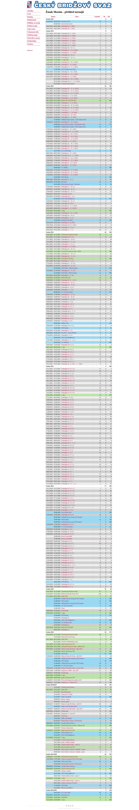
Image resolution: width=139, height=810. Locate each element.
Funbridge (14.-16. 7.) (67, 306)
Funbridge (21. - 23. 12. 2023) (69, 91)
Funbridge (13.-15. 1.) (67, 361)
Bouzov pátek (65, 701)
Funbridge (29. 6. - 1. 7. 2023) (69, 155)
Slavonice (64, 182)
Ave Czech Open (66, 150)
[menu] (33, 27)
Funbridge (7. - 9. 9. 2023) (68, 129)
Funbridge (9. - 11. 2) (67, 218)
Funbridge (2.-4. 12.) (67, 376)
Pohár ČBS (64, 596)
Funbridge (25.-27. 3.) (67, 455)
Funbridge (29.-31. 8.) (67, 416)
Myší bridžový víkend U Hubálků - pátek (73, 752)
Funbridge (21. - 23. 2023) (68, 117)
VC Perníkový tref (66, 622)
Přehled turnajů (32, 26)
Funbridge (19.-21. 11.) (67, 493)
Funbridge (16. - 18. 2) (67, 215)
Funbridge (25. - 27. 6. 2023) (69, 170)
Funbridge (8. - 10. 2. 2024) (69, 71)
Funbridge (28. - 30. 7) (67, 304)
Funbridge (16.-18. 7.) (67, 546)
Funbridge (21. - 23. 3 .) (68, 57)
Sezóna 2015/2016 (51, 754)
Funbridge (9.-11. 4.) (67, 570)
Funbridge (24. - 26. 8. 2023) (69, 134)
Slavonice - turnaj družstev (69, 333)
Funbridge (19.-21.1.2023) (68, 225)
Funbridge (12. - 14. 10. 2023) (69, 110)
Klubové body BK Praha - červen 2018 (72, 668)
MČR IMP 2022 (65, 277)
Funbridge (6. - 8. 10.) (67, 275)
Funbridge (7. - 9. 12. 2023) (69, 95)
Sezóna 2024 (50, 31)
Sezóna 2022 (50, 232)
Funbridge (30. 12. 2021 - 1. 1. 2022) (71, 364)
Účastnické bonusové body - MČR (71, 251)
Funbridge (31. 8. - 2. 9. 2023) (69, 131)
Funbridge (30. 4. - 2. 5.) (68, 565)
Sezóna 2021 (50, 366)
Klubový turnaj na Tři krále (69, 783)
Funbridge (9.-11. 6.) (67, 318)
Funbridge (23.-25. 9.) (67, 400)
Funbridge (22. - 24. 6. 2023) (69, 158)
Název (77, 16)
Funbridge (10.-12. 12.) (68, 491)
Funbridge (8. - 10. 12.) (68, 244)
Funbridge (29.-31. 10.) (68, 500)
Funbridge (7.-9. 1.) (66, 481)
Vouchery (30, 44)
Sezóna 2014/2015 (51, 790)
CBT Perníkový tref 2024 (68, 69)
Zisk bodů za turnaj (33, 38)
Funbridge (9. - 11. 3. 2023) (69, 206)
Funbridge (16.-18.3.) (67, 203)
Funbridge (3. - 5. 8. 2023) (68, 141)
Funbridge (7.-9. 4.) (66, 335)
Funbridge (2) (65, 625)
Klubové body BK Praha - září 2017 (71, 704)
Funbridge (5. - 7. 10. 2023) (69, 112)
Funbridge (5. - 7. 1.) (67, 230)
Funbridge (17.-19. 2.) (67, 352)
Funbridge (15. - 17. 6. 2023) (69, 160)
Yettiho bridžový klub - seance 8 (70, 744)
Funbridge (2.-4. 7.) (66, 550)
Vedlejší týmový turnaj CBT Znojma (71, 517)
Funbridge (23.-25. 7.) (67, 543)
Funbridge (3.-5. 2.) (66, 356)
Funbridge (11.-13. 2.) (67, 469)
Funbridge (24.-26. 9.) (67, 515)
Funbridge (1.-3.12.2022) (68, 246)
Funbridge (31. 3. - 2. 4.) (68, 340)
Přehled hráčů (31, 20)
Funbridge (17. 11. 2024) (68, 40)
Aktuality (30, 11)
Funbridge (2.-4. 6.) (66, 321)
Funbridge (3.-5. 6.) (66, 435)
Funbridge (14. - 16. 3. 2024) (69, 62)
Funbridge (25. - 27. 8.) (68, 294)
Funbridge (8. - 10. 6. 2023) (69, 162)
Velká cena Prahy (66, 697)
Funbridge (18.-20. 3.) (67, 457)
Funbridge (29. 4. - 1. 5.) (68, 443)
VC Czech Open (66, 792)
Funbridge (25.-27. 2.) (67, 464)
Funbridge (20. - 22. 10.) (68, 265)
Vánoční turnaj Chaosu (67, 83)
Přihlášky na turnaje (33, 23)
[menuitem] (33, 11)
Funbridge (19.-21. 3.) (67, 577)
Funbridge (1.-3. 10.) (67, 510)
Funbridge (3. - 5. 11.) (67, 261)
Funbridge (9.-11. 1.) (67, 586)
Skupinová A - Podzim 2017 (69, 682)
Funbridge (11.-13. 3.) (67, 459)
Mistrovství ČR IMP (67, 627)
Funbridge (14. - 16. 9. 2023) (69, 122)
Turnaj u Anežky (66, 771)
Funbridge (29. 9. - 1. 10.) (68, 280)
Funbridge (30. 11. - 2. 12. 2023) (70, 81)
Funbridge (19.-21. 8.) (67, 409)
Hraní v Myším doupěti (68, 742)
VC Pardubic (65, 342)
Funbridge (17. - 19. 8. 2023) (69, 136)
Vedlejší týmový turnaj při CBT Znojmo (72, 598)
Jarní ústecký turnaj (66, 24)
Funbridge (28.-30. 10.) (68, 388)
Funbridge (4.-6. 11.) (67, 385)
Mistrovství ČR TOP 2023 (68, 100)
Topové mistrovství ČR (67, 644)
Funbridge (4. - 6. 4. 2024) (68, 52)
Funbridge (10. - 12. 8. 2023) (69, 139)
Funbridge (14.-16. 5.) (67, 562)
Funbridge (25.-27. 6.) (67, 553)
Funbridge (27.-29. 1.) (67, 359)
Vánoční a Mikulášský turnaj (69, 641)
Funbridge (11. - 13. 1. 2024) (69, 74)
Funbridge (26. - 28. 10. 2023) (69, 105)
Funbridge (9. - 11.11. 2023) (69, 98)
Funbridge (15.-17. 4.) (67, 447)
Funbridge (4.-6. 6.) (66, 555)
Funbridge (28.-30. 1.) (67, 474)
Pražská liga (64, 610)
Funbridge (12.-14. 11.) (67, 495)
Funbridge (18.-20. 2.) (67, 467)
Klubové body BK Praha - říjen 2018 (71, 649)
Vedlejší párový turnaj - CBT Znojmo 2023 (73, 127)
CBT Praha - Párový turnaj (68, 273)
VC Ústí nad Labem (67, 292)
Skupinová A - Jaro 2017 (68, 713)
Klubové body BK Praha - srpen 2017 (72, 709)
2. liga (63, 210)
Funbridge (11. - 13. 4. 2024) (69, 50)
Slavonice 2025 (65, 21)
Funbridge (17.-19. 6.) (67, 316)
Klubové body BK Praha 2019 (69, 594)
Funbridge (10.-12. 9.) (67, 524)
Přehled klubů (31, 41)
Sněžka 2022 (65, 323)
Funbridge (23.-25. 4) (67, 567)
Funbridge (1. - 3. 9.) (67, 289)
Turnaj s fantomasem (67, 728)
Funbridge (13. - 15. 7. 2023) (69, 148)
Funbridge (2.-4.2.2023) (68, 222)
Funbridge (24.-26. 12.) (68, 488)
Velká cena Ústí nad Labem (69, 706)
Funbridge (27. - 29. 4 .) (68, 186)
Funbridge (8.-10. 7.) (67, 424)
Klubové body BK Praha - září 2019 (71, 656)
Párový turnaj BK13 (67, 788)
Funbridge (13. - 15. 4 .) (68, 191)
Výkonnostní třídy (33, 32)
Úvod (29, 14)
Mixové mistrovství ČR (68, 651)
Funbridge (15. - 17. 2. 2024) (69, 67)
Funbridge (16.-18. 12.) (68, 371)
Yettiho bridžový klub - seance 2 (70, 780)
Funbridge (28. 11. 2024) (68, 33)
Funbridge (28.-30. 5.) (67, 558)
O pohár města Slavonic (68, 723)
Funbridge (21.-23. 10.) (68, 390)
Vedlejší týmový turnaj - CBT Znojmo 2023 (73, 119)
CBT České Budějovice (68, 198)
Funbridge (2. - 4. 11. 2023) (69, 103)
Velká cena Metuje (66, 718)
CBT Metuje (64, 177)
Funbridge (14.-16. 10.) (68, 392)
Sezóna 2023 (50, 86)
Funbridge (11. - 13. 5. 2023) (69, 174)
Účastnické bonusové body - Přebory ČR (72, 646)
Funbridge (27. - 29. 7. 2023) (69, 143)
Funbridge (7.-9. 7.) (66, 309)
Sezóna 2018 (50, 632)
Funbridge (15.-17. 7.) (67, 421)
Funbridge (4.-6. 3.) (66, 462)
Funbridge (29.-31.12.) (67, 237)
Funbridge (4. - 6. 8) (67, 301)
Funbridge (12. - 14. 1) (67, 227)
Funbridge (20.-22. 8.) (67, 534)
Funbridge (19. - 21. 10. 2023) (69, 107)
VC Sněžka (64, 167)
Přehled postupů (32, 35)
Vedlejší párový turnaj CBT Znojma (71, 522)
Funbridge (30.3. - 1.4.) (68, 196)
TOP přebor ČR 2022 (67, 258)
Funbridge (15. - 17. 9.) (68, 285)
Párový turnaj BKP (66, 536)
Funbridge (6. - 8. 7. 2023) (68, 153)
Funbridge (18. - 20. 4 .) (68, 48)
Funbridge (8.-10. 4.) (67, 450)
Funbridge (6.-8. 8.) (66, 541)
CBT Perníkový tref (67, 732)
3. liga (63, 800)
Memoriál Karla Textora (68, 637)
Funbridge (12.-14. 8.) (67, 412)
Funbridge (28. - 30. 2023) (68, 115)
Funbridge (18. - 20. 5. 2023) (69, 172)
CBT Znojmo (65, 519)
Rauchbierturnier (66, 692)
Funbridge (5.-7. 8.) (66, 414)
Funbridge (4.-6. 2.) (66, 471)
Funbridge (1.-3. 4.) (66, 452)
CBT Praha (64, 653)
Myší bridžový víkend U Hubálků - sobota (73, 749)
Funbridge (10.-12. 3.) (67, 344)
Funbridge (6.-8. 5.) (66, 440)
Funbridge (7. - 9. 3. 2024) (68, 64)
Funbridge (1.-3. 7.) (66, 426)
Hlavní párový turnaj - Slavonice (70, 184)
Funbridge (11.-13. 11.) (67, 383)
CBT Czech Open (66, 761)
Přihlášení (30, 50)
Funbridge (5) (65, 617)
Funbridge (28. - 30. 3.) (68, 55)
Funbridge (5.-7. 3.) (66, 579)
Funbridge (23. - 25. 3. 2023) (69, 213)
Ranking (30, 17)
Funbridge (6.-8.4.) (66, 194)
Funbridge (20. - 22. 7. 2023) (69, 146)
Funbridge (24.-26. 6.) (67, 428)
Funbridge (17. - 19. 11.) (68, 253)
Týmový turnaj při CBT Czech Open (71, 759)
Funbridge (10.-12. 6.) (67, 433)
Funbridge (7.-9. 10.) (67, 397)
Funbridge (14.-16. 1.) (67, 479)
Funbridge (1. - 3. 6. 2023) (68, 165)
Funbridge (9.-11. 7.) (67, 548)
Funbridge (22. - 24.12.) (68, 239)
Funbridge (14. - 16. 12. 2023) (69, 93)
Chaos (63, 608)
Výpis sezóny (31, 29)
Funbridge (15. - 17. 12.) (68, 242)
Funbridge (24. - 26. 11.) (68, 249)
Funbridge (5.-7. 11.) (67, 498)
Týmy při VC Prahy (67, 694)
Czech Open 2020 (66, 512)
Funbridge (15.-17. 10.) (68, 505)
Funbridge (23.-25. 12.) (68, 368)
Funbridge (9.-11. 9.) (67, 404)
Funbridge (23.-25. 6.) (67, 313)
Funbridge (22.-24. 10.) (68, 503)
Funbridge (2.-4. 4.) (66, 572)
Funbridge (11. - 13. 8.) (67, 299)
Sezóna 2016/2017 (51, 685)
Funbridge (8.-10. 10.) (67, 507)
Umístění (97, 16)
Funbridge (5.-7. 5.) (66, 330)
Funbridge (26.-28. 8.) (67, 407)
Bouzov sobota (65, 699)
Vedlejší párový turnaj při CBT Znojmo (72, 603)
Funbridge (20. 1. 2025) (68, 26)
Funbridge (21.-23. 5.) (67, 560)
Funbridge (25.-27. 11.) (67, 378)
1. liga (63, 395)
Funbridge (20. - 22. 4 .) (68, 189)
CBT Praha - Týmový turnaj (69, 268)
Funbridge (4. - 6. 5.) (67, 179)
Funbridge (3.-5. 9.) (66, 529)
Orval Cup (64, 716)
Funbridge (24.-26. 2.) (67, 349)
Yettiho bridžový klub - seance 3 (70, 776)
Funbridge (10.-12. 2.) (67, 354)
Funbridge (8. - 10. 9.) (67, 287)
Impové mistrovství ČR (68, 677)
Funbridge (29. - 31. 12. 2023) (69, 88)
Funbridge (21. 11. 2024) (68, 38)
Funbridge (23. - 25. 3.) (68, 201)
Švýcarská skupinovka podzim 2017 (71, 680)
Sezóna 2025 (50, 19)
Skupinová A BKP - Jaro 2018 (69, 670)
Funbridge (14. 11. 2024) (68, 43)
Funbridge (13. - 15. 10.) (68, 270)
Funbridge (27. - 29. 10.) (68, 263)
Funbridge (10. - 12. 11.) (68, 256)
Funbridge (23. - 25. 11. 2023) (69, 79)
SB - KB (106, 16)
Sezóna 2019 (50, 589)
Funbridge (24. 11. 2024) (68, 36)
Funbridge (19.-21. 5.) (67, 325)
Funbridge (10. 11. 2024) (68, 45)
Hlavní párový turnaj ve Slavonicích (71, 720)
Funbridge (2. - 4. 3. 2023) (68, 208)
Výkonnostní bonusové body (69, 234)
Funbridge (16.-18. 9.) (67, 402)
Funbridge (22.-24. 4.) (67, 445)
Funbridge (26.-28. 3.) (67, 574)
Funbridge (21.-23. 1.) (67, 476)
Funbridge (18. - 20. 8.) (68, 297)
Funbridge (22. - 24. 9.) (68, 282)
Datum (53, 16)
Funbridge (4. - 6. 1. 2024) (68, 76)
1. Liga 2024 (64, 59)
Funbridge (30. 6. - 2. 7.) (68, 311)
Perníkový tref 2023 (67, 220)
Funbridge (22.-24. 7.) (67, 419)
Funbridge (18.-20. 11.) (67, 380)
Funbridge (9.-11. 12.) (67, 373)
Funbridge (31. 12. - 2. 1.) (68, 483)
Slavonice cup (65, 795)
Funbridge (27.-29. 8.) (67, 531)
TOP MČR (64, 797)
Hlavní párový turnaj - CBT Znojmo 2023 (73, 124)
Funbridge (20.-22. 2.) (67, 584)
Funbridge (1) (65, 629)
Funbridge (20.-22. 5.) (67, 438)
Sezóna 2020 (50, 486)
